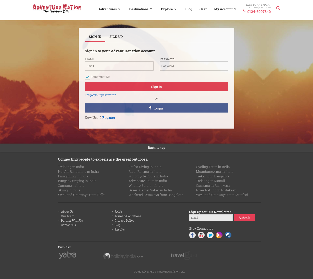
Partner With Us (72, 220)
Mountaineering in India (214, 171)
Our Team (67, 216)
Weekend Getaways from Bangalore (156, 195)
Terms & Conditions (128, 216)
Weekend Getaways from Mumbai (222, 195)
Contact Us (68, 225)
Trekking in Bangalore (213, 176)
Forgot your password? (100, 95)
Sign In (156, 87)
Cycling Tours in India (213, 167)
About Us (67, 212)
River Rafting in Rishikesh (216, 190)
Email (89, 59)
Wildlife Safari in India (146, 185)
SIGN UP (116, 36)
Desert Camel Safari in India (150, 190)
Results (120, 229)
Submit (244, 218)
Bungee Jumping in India (77, 181)
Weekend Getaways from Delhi (81, 195)
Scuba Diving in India (145, 167)
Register (108, 118)
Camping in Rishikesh (213, 185)
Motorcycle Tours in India (148, 176)
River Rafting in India (145, 171)
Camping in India (71, 185)
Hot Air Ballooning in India (78, 171)
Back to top (156, 147)
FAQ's (118, 212)
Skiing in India (69, 190)
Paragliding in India (73, 176)
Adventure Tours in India (148, 181)
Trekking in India (71, 167)
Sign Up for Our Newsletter (210, 212)
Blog (118, 225)
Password (167, 59)
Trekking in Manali (210, 181)
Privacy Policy (124, 220)
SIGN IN (95, 36)
